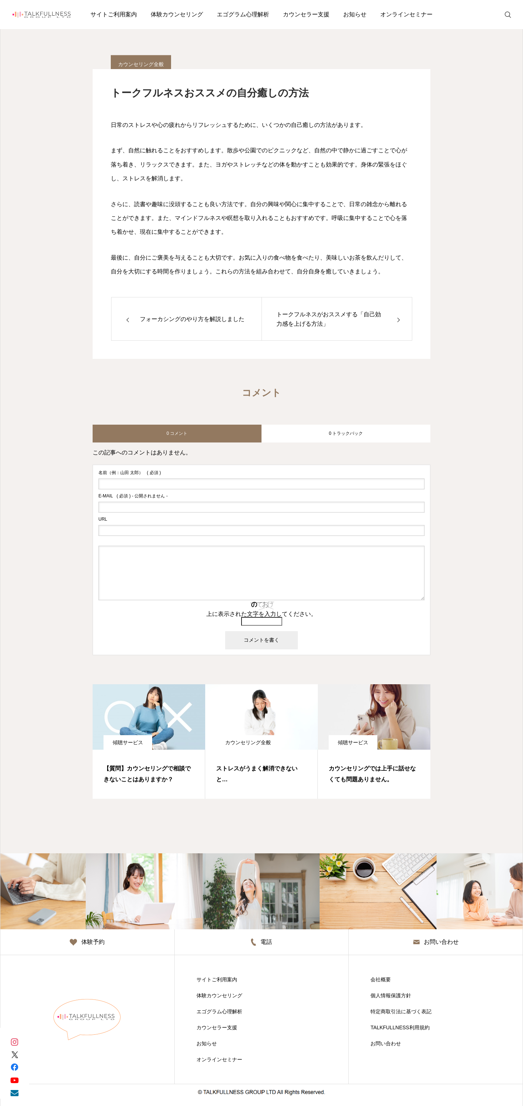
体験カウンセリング (177, 14)
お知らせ (354, 14)
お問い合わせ (385, 1043)
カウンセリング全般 (248, 742)
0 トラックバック (346, 433)
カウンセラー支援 (306, 14)
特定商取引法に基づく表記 (400, 1011)
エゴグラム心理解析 (243, 14)
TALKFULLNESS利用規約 (399, 1027)
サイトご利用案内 (113, 14)
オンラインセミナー (406, 14)
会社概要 (380, 979)
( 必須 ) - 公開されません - (133, 496)
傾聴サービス (128, 742)
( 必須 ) (129, 472)
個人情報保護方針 (390, 995)
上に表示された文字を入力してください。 (261, 614)
